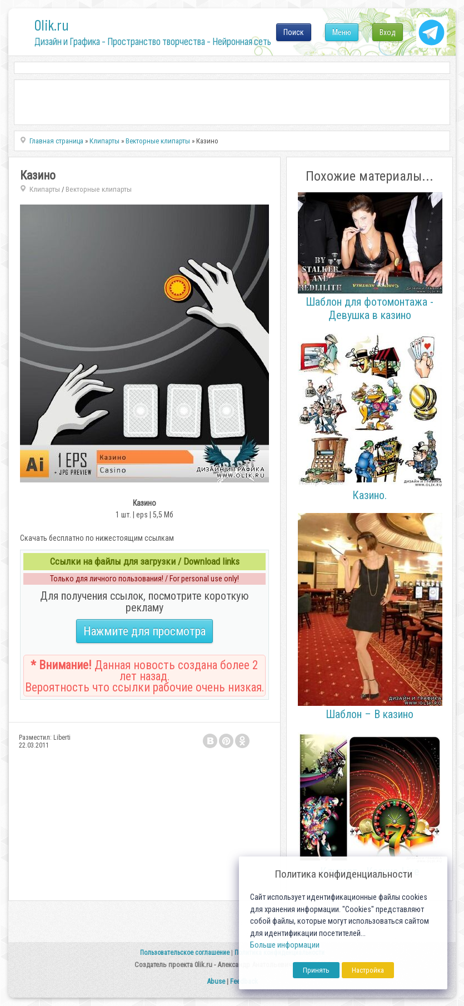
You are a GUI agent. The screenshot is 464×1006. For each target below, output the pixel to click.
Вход (388, 32)
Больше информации (285, 945)
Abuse (216, 981)
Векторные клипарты (99, 189)
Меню (341, 32)
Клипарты (44, 189)
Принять (316, 970)
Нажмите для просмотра (144, 631)
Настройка (368, 970)
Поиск (293, 32)
